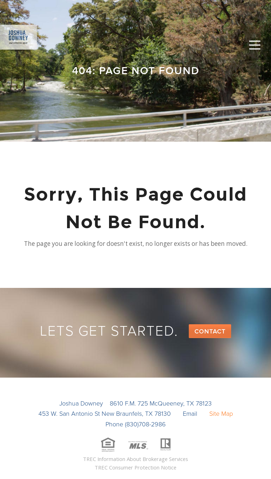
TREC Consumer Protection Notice (135, 467)
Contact (209, 331)
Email (190, 414)
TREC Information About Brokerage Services (135, 458)
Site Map (221, 414)
